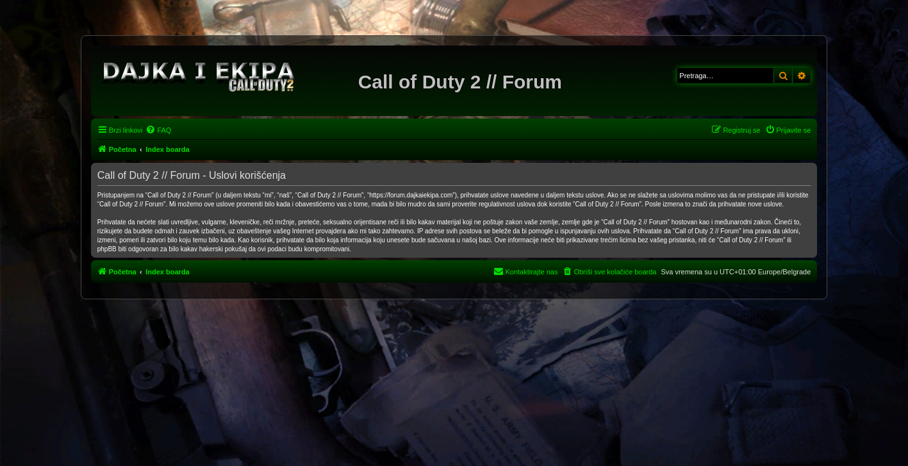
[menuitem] (158, 130)
